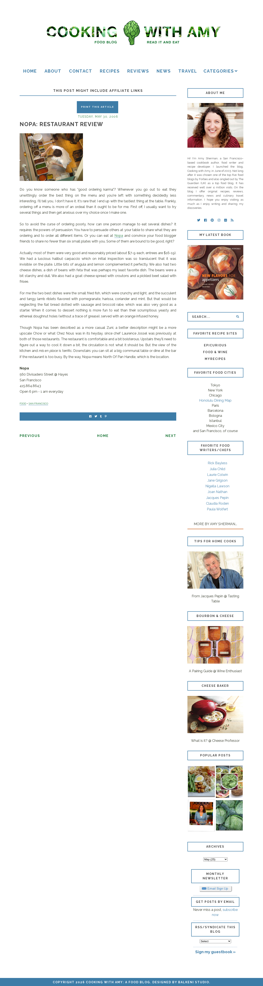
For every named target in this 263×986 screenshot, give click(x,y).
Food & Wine (215, 352)
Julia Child (217, 469)
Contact (80, 71)
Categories (218, 71)
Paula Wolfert (217, 509)
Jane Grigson (217, 480)
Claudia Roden (217, 503)
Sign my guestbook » (215, 951)
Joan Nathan (217, 492)
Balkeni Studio (193, 982)
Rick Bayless (217, 463)
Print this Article (97, 107)
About (53, 71)
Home (30, 71)
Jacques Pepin (217, 498)
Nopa (118, 236)
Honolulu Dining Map (215, 400)
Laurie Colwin (217, 475)
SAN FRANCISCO (38, 403)
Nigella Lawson (217, 486)
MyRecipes (215, 359)
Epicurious (215, 345)
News (164, 71)
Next (170, 436)
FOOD (23, 403)
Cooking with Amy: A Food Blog (118, 982)
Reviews (138, 71)
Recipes (110, 71)
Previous (30, 436)
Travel (187, 71)
